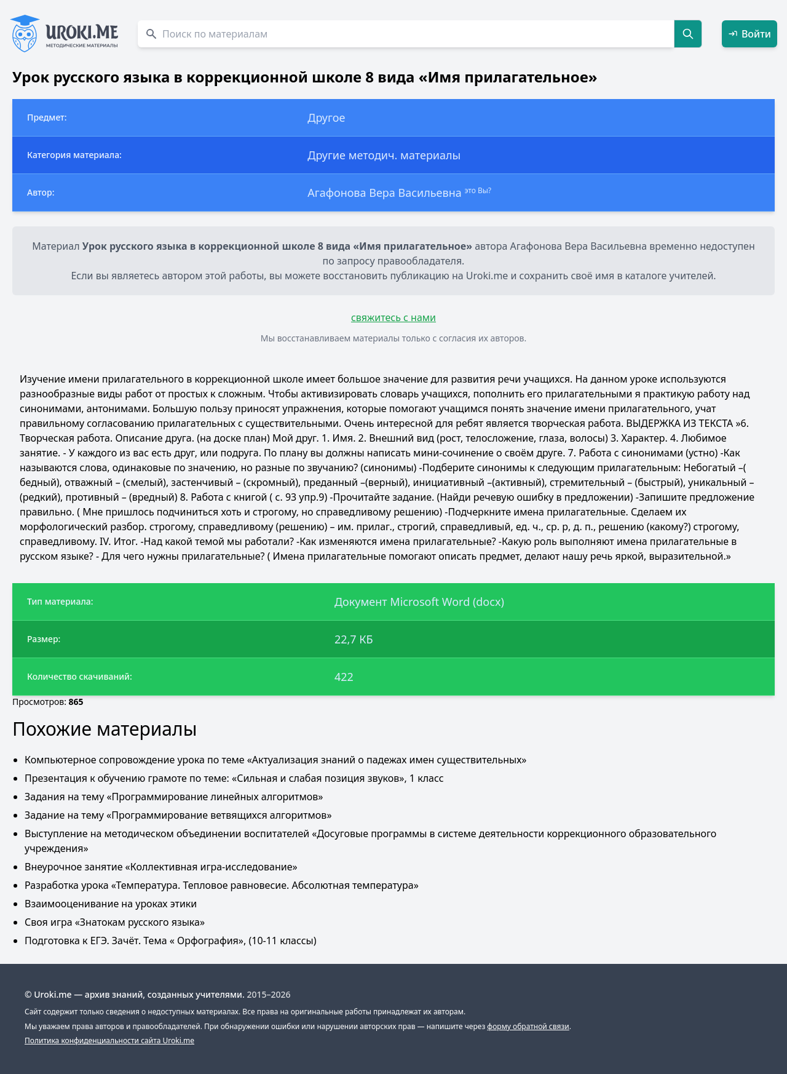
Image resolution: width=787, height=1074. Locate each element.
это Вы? (477, 190)
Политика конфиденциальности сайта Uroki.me (109, 1040)
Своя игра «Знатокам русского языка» (115, 922)
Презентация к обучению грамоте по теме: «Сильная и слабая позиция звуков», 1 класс (234, 778)
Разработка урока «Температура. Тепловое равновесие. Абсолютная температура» (222, 885)
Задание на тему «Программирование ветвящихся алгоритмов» (178, 815)
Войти (749, 34)
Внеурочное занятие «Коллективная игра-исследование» (161, 866)
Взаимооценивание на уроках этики (111, 903)
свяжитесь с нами (393, 317)
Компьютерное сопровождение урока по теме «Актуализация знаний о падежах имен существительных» (276, 759)
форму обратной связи (528, 1026)
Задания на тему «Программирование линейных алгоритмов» (174, 796)
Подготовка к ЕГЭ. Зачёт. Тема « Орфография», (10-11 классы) (171, 940)
